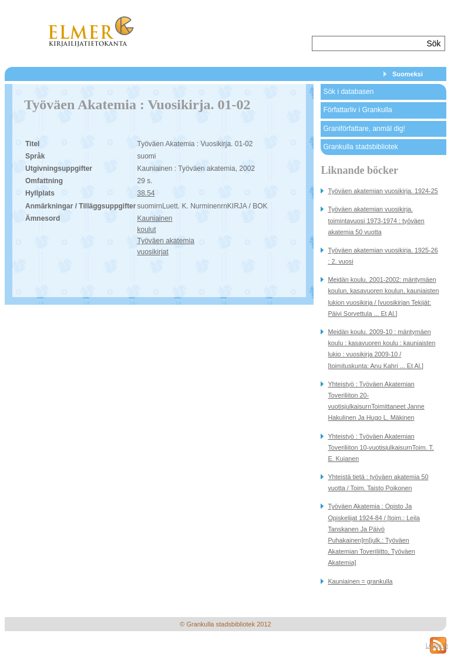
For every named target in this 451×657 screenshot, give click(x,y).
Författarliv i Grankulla (357, 110)
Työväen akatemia (165, 241)
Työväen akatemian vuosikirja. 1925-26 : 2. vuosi (382, 256)
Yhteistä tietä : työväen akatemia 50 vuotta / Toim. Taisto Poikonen (378, 482)
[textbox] (367, 43)
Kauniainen (154, 218)
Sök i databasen (348, 91)
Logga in (437, 645)
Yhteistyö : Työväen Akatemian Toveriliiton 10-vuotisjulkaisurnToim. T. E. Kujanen (380, 447)
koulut (146, 229)
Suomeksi (407, 74)
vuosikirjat (152, 252)
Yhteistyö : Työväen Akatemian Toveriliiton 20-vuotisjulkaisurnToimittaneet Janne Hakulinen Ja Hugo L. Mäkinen (376, 401)
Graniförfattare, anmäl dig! (364, 128)
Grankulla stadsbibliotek (360, 147)
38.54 (145, 193)
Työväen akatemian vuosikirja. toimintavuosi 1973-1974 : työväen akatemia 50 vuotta (376, 220)
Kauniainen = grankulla (360, 581)
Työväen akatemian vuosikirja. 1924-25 (382, 190)
